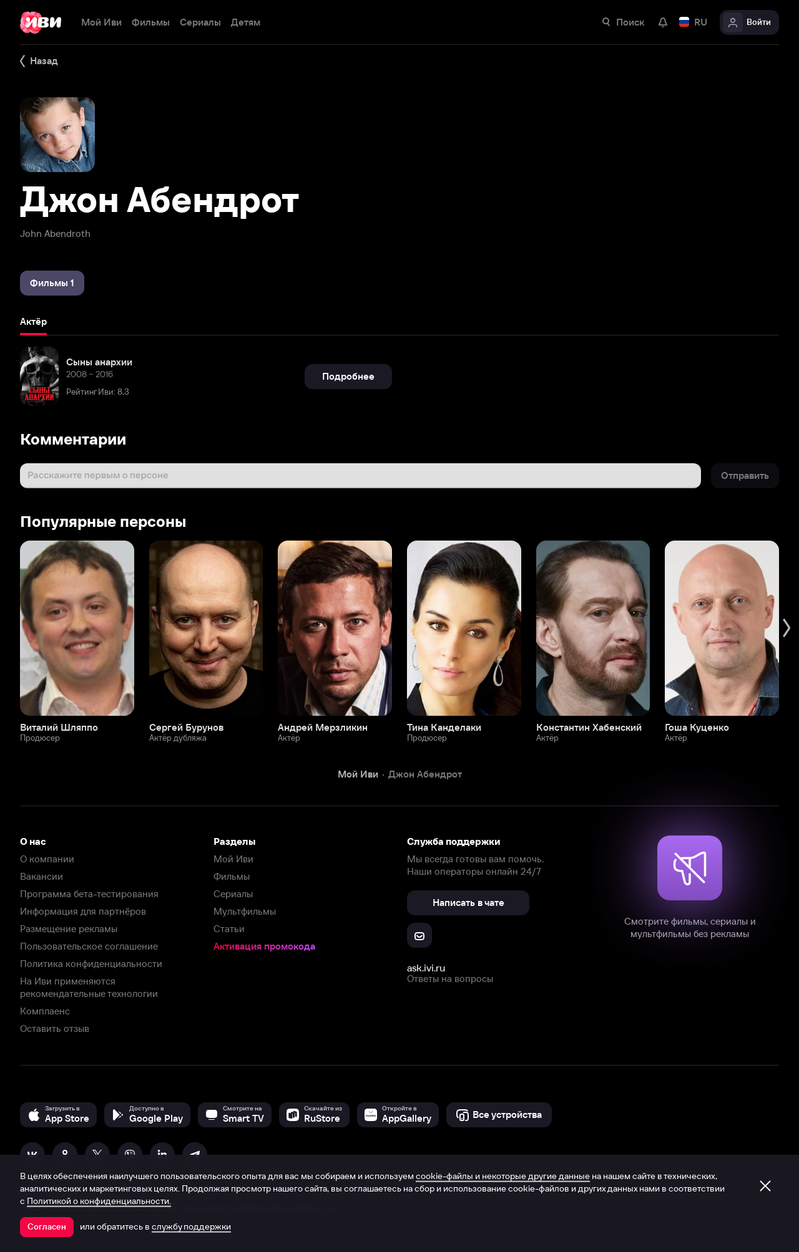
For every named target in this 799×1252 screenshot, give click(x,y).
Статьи (229, 928)
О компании (47, 859)
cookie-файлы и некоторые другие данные (503, 1176)
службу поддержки (191, 1226)
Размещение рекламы (68, 928)
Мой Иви (233, 859)
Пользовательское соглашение (89, 946)
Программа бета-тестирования (89, 893)
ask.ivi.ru (426, 967)
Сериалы (233, 893)
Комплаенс (45, 1011)
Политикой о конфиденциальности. (99, 1201)
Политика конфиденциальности (91, 963)
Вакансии (41, 876)
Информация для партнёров (83, 911)
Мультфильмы (244, 911)
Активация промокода (264, 946)
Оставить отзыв (54, 1028)
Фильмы (231, 876)
